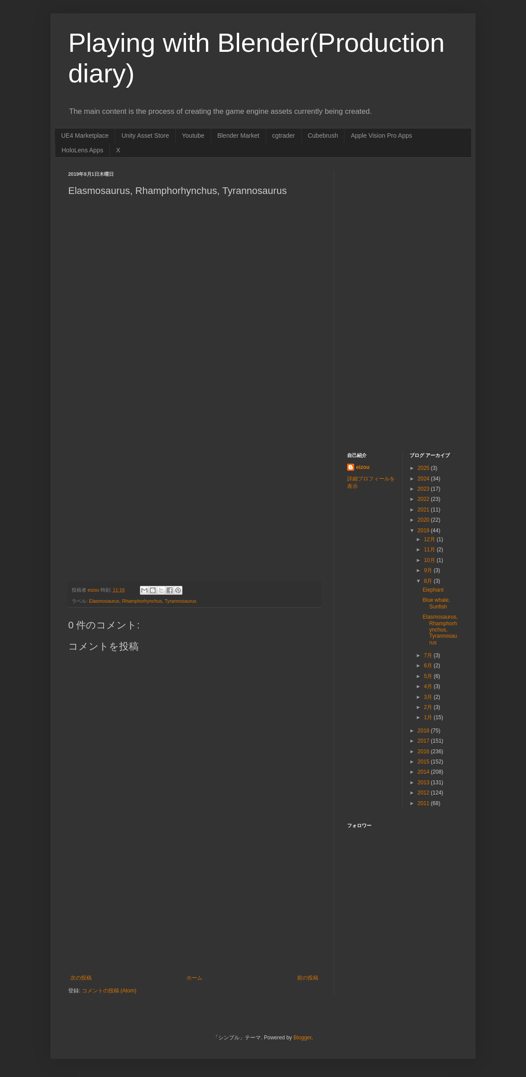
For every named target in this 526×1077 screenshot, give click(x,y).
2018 (424, 731)
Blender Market (238, 135)
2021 (424, 510)
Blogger (303, 1037)
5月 (428, 676)
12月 (430, 539)
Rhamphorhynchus (142, 601)
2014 (424, 772)
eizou (363, 467)
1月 (428, 717)
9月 (428, 570)
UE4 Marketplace (84, 135)
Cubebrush (323, 135)
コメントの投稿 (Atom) (109, 991)
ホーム (194, 978)
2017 (424, 741)
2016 (424, 751)
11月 (430, 549)
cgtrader (283, 135)
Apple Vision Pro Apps (381, 135)
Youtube (193, 135)
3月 (428, 697)
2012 (424, 793)
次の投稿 (81, 978)
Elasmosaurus (104, 601)
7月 (428, 655)
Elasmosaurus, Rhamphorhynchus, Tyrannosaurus (439, 630)
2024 (424, 479)
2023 (424, 489)
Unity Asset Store (145, 135)
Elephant (432, 590)
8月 (428, 581)
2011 (424, 803)
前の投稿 (307, 978)
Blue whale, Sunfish (436, 603)
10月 (430, 560)
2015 (424, 762)
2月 (428, 707)
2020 (424, 520)
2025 (424, 468)
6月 (428, 665)
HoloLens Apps (82, 150)
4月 (428, 686)
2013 (424, 782)
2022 (424, 499)
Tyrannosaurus (180, 601)
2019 (424, 530)
